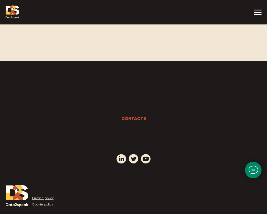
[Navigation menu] (258, 12)
